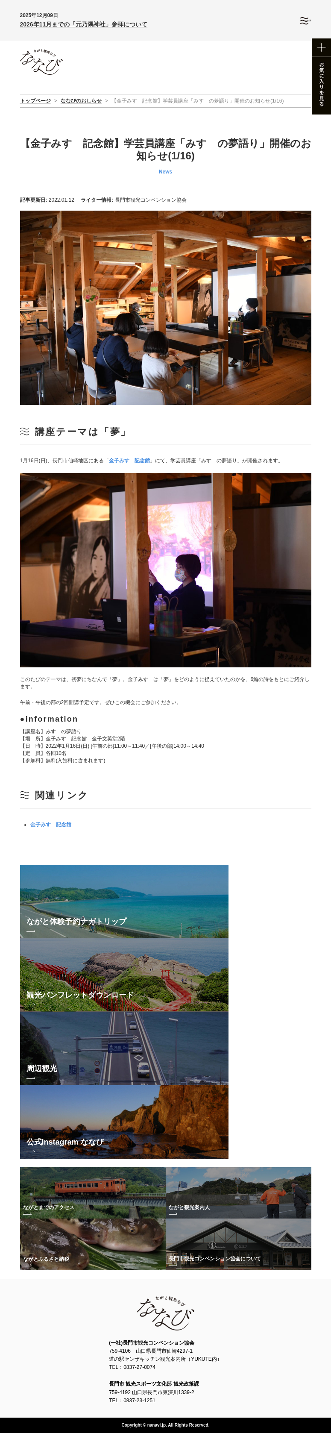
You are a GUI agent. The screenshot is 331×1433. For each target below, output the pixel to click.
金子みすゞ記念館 (129, 461)
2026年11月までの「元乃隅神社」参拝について (84, 24)
